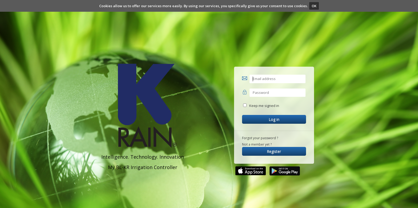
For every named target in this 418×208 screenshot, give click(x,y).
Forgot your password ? (260, 138)
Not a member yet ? (257, 144)
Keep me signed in (264, 105)
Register (274, 151)
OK (314, 5)
